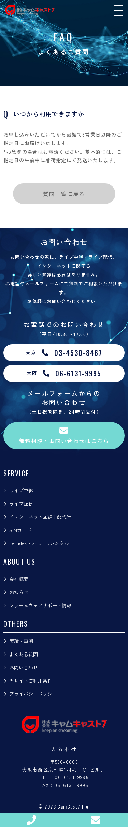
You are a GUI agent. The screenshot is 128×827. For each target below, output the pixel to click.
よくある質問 (23, 654)
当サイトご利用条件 (30, 680)
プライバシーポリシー (33, 693)
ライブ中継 (21, 490)
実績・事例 (21, 640)
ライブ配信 (21, 503)
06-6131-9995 (71, 777)
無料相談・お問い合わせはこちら (64, 435)
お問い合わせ (23, 667)
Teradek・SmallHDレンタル (39, 543)
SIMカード (20, 530)
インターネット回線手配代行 (40, 516)
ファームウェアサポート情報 (40, 605)
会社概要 (18, 579)
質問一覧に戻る (64, 194)
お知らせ (18, 592)
